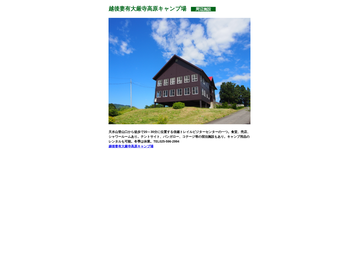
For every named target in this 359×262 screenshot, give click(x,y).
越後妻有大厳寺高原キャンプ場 (131, 146)
